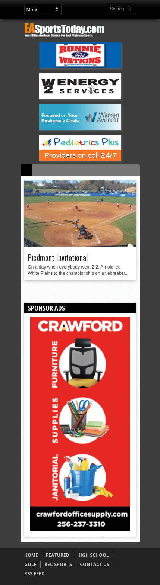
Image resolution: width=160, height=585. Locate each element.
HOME (31, 555)
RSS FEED (34, 573)
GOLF (30, 564)
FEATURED (57, 555)
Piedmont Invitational (58, 257)
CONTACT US (94, 564)
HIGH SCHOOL (93, 555)
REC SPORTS (58, 564)
